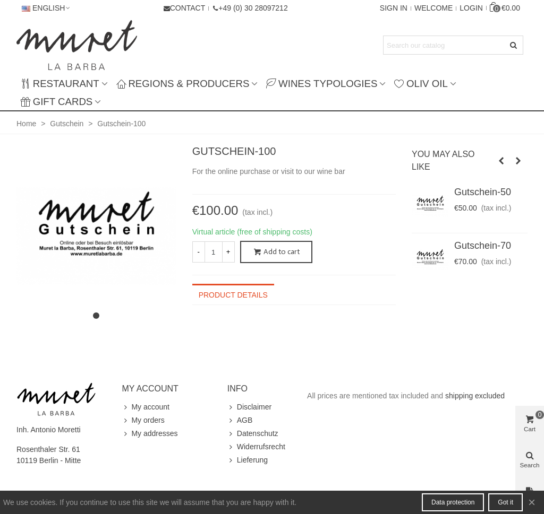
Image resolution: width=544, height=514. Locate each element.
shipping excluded (475, 395)
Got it (505, 502)
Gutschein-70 (482, 245)
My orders (143, 420)
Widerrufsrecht (256, 446)
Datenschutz (252, 433)
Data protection (452, 502)
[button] (250, 8)
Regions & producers (183, 83)
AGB (240, 420)
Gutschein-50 (482, 192)
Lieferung (247, 460)
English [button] (46, 8)
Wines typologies (321, 83)
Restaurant (60, 83)
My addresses (149, 433)
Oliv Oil (420, 83)
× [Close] (532, 502)
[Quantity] (214, 252)
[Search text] (444, 45)
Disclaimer (249, 407)
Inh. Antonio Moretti (48, 429)
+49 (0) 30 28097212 (252, 8)
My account (145, 407)
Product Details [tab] (233, 295)
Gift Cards (56, 101)
